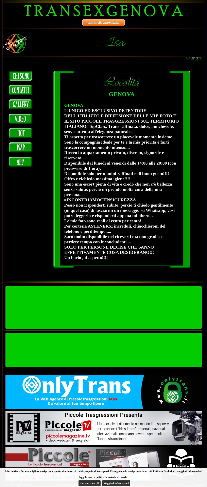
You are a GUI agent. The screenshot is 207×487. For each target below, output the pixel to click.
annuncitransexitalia (103, 22)
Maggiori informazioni (116, 483)
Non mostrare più (90, 483)
